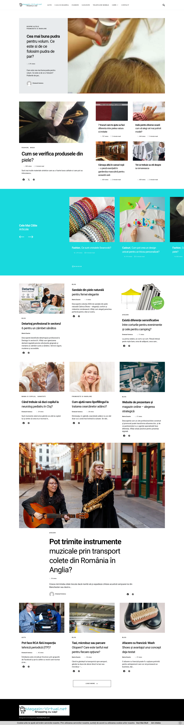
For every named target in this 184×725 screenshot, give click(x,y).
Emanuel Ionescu (38, 83)
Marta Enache (26, 333)
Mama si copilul (29, 396)
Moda (32, 147)
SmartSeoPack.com (43, 718)
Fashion (25, 147)
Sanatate (42, 396)
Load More (90, 683)
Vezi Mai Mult (142, 723)
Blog (24, 318)
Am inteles (156, 723)
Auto (24, 637)
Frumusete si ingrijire (37, 28)
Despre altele (33, 26)
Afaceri (125, 315)
